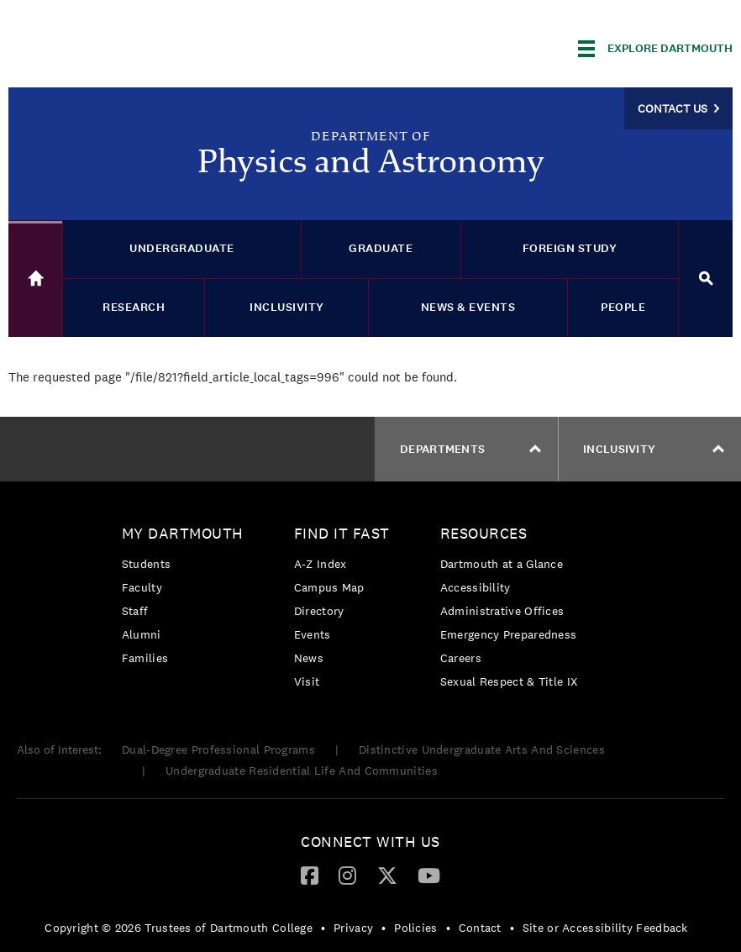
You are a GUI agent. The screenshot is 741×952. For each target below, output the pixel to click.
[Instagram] (347, 874)
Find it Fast (342, 533)
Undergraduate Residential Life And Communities (302, 770)
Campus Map (329, 587)
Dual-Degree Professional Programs (218, 749)
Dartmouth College (141, 46)
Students (146, 563)
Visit (307, 681)
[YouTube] (429, 874)
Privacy (353, 927)
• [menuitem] (323, 927)
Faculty (142, 587)
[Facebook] (309, 874)
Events (312, 634)
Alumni (141, 634)
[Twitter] (387, 874)
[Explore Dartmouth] (655, 48)
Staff (135, 610)
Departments (470, 449)
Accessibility (475, 587)
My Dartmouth (183, 533)
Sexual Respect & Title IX (509, 681)
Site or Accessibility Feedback (605, 927)
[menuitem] (187, 598)
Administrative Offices (502, 610)
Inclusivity (653, 449)
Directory (319, 610)
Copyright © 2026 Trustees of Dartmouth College (179, 927)
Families (145, 657)
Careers (460, 657)
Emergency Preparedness (508, 634)
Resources (484, 533)
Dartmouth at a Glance (501, 563)
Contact (480, 927)
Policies (415, 927)
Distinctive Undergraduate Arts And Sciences (482, 749)
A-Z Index (320, 563)
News (308, 657)
